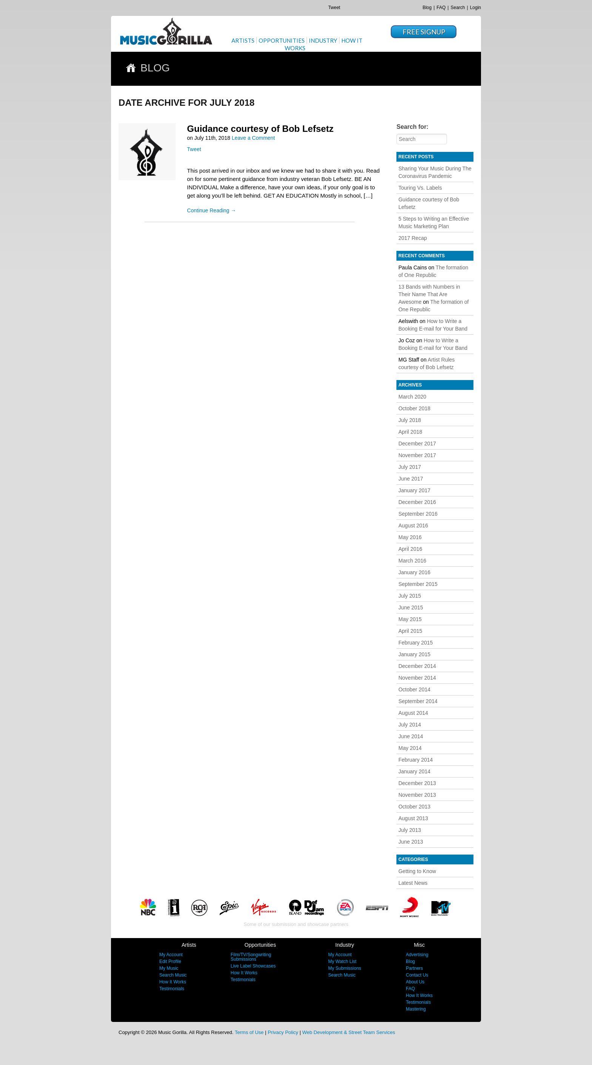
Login (475, 7)
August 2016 (413, 525)
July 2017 (409, 467)
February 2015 (415, 643)
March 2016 (412, 561)
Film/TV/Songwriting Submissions (251, 957)
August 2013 (413, 818)
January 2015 (414, 654)
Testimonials (171, 988)
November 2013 (417, 795)
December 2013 (417, 783)
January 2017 (414, 490)
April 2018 (410, 432)
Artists (242, 40)
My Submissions (344, 968)
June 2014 (410, 736)
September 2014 (418, 701)
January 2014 (414, 771)
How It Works (172, 982)
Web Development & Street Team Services (348, 1032)
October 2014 (414, 689)
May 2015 (409, 619)
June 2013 (410, 842)
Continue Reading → (211, 210)
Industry (323, 40)
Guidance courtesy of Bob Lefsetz (260, 129)
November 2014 (417, 678)
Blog (427, 7)
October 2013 (414, 807)
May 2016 (409, 537)
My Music (169, 968)
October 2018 (414, 408)
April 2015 (410, 631)
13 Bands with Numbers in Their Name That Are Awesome (429, 294)
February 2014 (415, 760)
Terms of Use (249, 1032)
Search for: (412, 127)
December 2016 (417, 502)
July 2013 (409, 830)
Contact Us (417, 975)
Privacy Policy (283, 1032)
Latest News (412, 883)
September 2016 (418, 514)
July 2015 (409, 596)
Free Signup (423, 32)
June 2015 (410, 607)
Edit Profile (170, 961)
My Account (171, 954)
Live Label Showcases (253, 966)
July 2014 (409, 725)
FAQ (441, 7)
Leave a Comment (253, 138)
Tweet (334, 7)
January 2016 (414, 572)
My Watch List (342, 961)
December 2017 (417, 444)
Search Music (173, 975)
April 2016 (410, 549)
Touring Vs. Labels (420, 188)
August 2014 (413, 713)
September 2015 (418, 584)
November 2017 (417, 455)
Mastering (416, 1009)
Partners (414, 968)
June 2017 (410, 479)
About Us (415, 982)
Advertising (417, 954)
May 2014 (409, 748)
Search (457, 7)
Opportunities (282, 40)
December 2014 (417, 666)
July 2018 (409, 420)
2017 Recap (412, 238)
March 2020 (412, 397)
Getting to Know (417, 871)
